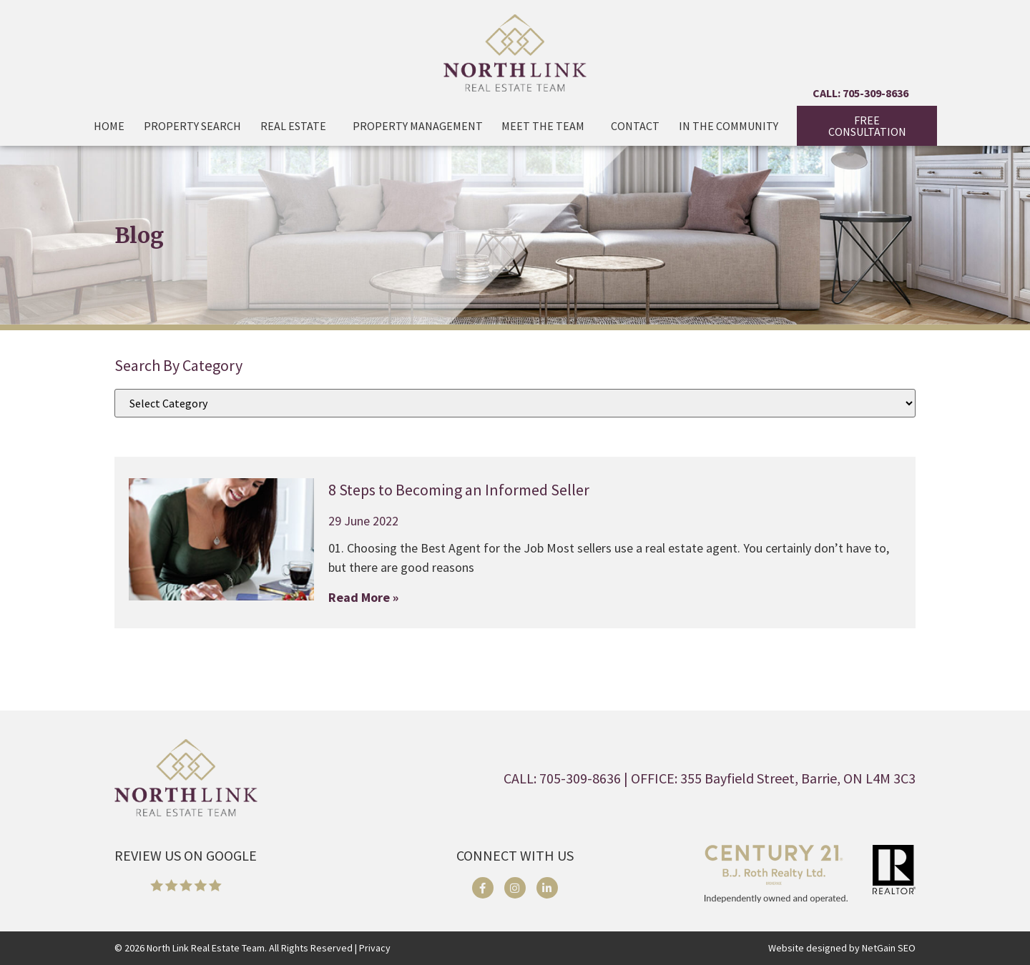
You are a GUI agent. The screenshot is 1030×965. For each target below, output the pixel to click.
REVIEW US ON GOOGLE (185, 855)
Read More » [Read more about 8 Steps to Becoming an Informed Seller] (363, 597)
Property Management (418, 126)
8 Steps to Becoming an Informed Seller (458, 490)
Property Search (192, 126)
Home (109, 126)
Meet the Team (546, 126)
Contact (635, 126)
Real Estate (296, 126)
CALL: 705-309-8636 (860, 93)
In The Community (728, 126)
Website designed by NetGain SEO (842, 947)
